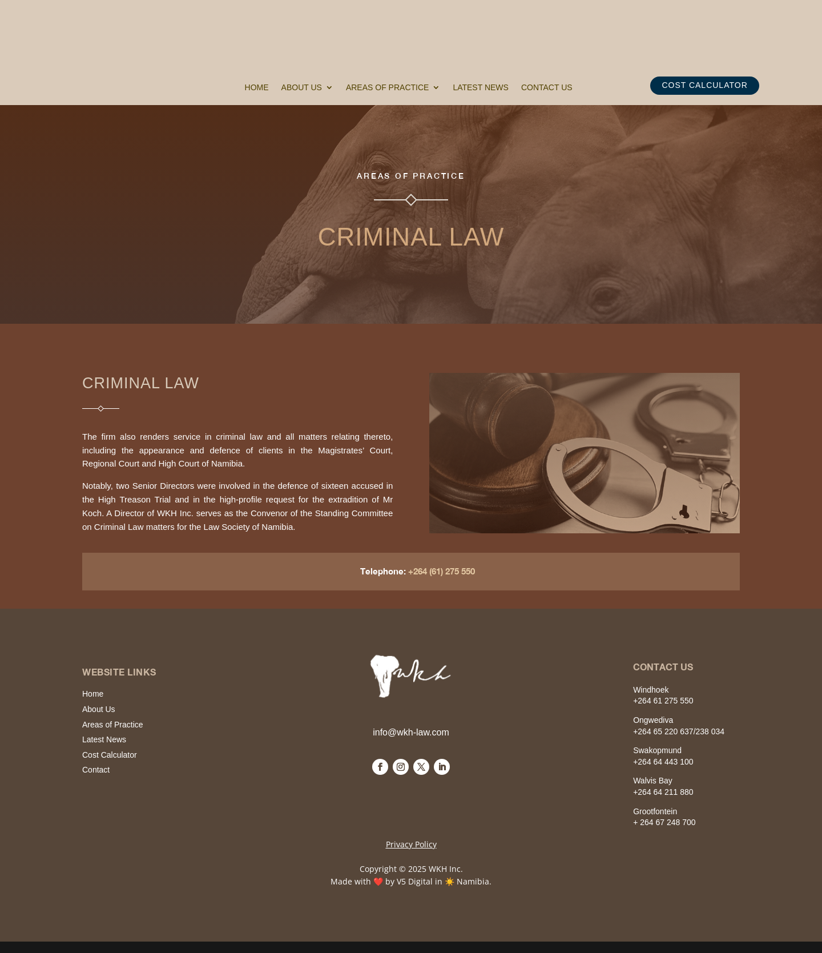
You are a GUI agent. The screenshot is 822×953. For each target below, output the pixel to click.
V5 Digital (415, 881)
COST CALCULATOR (704, 85)
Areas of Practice (387, 87)
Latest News (481, 87)
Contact (96, 769)
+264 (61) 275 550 (445, 571)
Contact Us (547, 87)
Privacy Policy (411, 844)
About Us (301, 87)
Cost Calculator (109, 754)
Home (257, 87)
